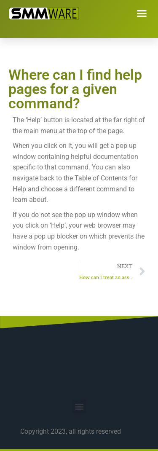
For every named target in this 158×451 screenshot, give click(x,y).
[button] (142, 13)
